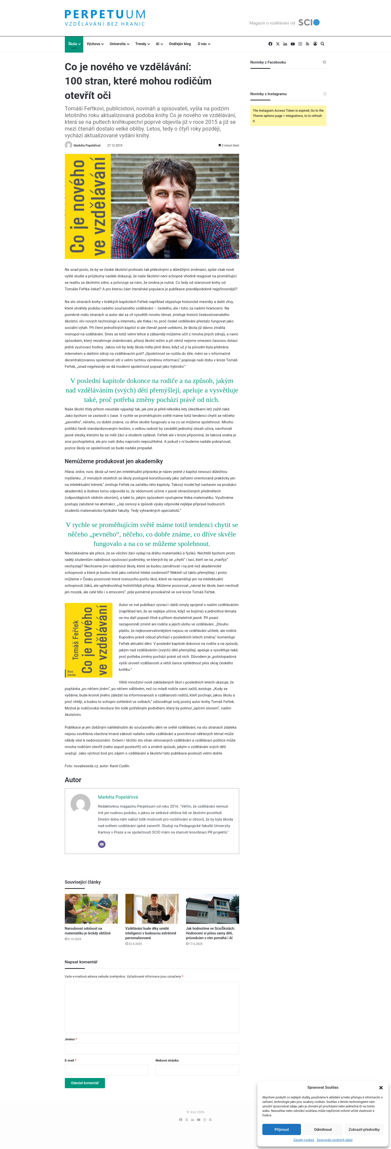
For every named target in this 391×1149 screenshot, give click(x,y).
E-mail (71, 1060)
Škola (72, 44)
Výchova (93, 44)
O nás (202, 44)
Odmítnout (323, 1129)
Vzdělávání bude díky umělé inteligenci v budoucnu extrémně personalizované (150, 933)
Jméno (71, 1039)
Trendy (140, 44)
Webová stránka (167, 1060)
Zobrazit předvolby (364, 1129)
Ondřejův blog (180, 44)
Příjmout (282, 1129)
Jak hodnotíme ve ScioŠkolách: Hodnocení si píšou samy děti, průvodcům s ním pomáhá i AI (210, 933)
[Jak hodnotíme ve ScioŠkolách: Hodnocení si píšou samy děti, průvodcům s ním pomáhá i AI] (212, 909)
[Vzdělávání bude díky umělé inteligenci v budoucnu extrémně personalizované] (152, 909)
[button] (381, 1087)
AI (157, 44)
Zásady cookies (303, 1140)
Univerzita (118, 44)
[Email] (101, 844)
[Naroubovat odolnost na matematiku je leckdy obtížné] (91, 909)
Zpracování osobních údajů (335, 1140)
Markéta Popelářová (87, 145)
